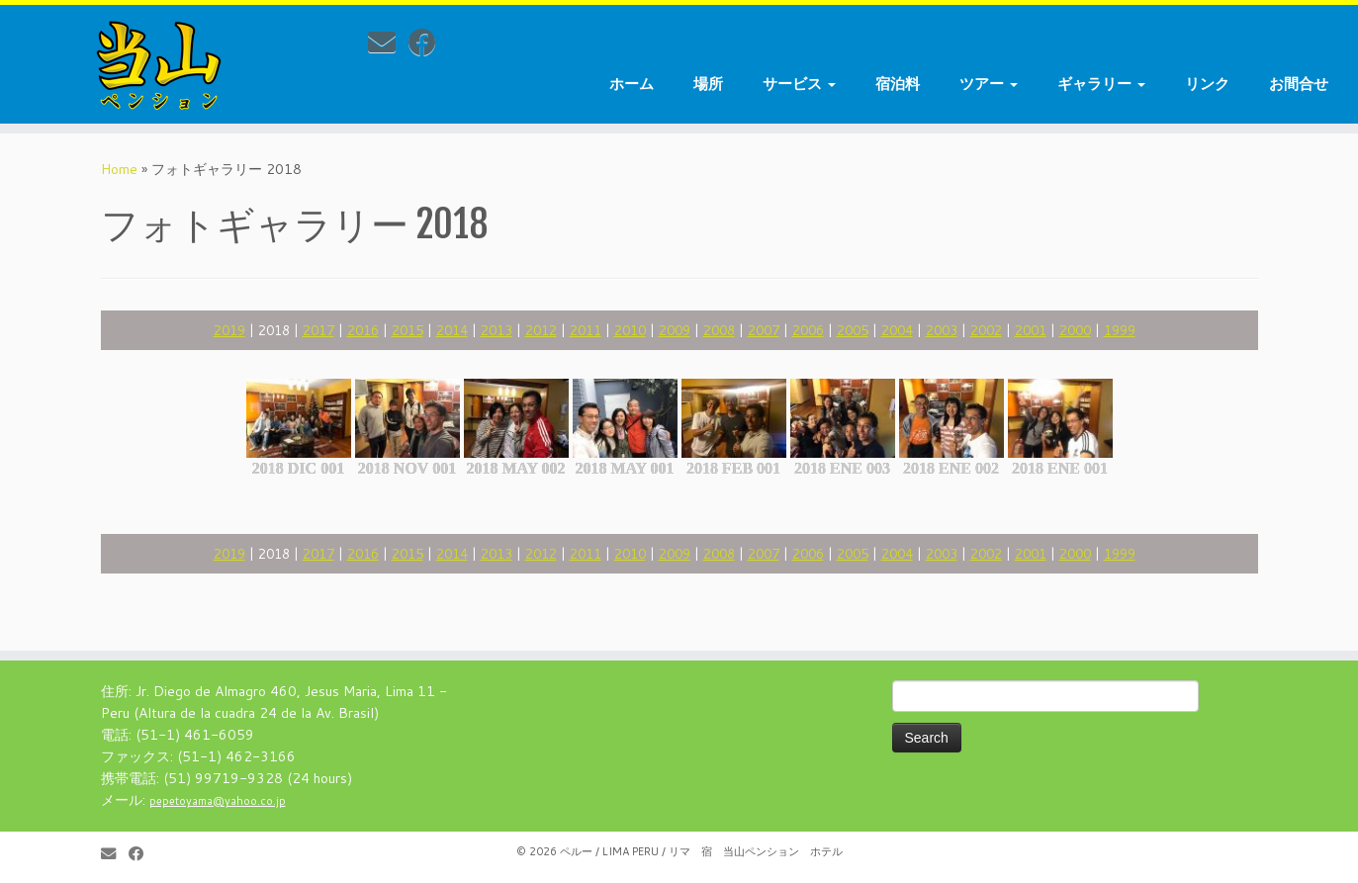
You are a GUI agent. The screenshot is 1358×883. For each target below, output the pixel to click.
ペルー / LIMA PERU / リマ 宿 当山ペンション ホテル (701, 851)
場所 (708, 83)
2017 (318, 329)
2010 (630, 329)
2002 (986, 329)
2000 (1075, 329)
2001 (1030, 329)
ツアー (988, 83)
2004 (897, 329)
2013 (496, 329)
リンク (1207, 83)
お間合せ (1298, 83)
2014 (452, 329)
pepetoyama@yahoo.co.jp (217, 801)
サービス (799, 83)
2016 (363, 329)
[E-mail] (388, 41)
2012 (541, 329)
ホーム (631, 83)
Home (119, 169)
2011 (585, 329)
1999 (1119, 329)
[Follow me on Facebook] (428, 41)
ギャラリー (1101, 83)
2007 (763, 329)
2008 (719, 329)
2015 (407, 329)
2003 (941, 329)
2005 (852, 329)
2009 (674, 329)
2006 (808, 329)
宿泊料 (897, 83)
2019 (229, 329)
